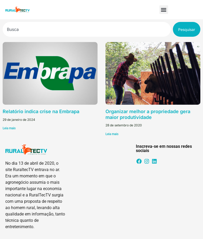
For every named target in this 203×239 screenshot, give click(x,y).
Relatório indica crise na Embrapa (41, 111)
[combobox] (87, 29)
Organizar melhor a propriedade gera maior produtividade (147, 114)
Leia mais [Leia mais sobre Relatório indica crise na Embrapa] (9, 128)
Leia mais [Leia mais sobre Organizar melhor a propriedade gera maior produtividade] (111, 134)
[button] (163, 9)
